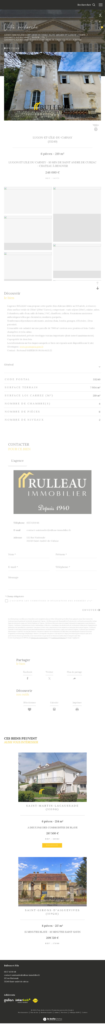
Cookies (84, 1014)
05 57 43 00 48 (10, 973)
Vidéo (96, 125)
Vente (82, 35)
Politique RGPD (75, 1014)
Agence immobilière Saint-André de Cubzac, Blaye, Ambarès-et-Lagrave (40, 35)
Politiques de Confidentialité (39, 638)
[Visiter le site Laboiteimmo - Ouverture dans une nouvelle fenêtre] (52, 1019)
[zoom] (28, 189)
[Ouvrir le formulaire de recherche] (86, 5)
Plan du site (34, 1014)
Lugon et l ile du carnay (16, 37)
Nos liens (64, 1014)
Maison (35, 37)
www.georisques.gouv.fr (31, 346)
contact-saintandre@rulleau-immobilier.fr (49, 530)
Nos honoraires (23, 1014)
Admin (56, 1014)
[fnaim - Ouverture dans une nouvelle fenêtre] (35, 1002)
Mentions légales (46, 1014)
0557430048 (33, 522)
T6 (43, 37)
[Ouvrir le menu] (100, 5)
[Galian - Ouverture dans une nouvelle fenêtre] (9, 1002)
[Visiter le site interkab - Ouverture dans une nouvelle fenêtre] (23, 1002)
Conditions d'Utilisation (58, 638)
